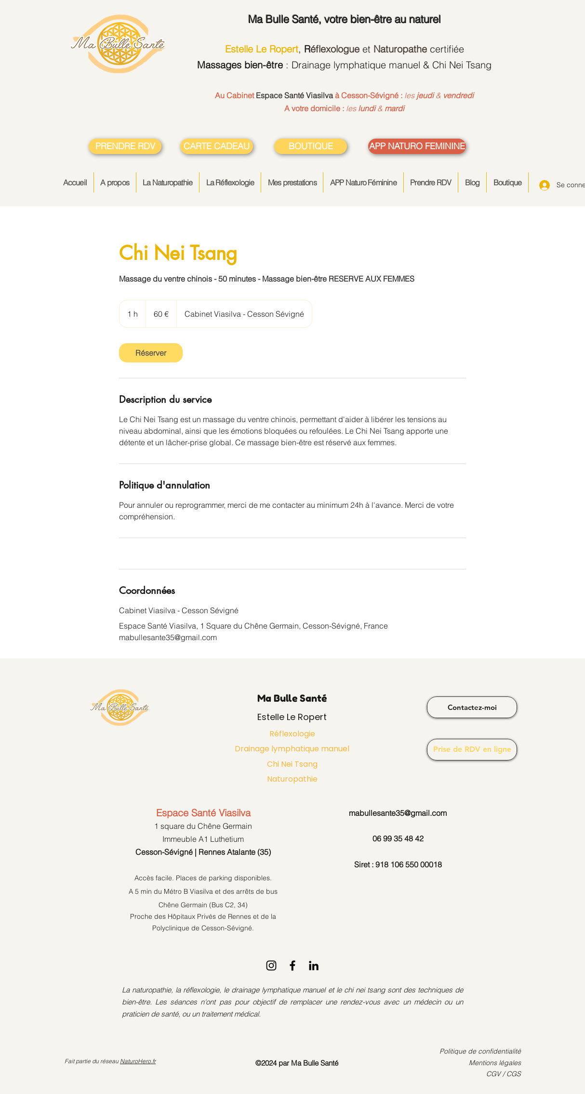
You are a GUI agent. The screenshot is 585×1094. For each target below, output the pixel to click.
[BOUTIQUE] (310, 146)
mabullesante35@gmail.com (398, 813)
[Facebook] (292, 965)
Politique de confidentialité (480, 1051)
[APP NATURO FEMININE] (417, 146)
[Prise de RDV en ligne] (472, 749)
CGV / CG (501, 1073)
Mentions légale (493, 1062)
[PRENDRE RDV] (125, 146)
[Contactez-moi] (472, 707)
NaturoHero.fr (138, 1061)
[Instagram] (271, 965)
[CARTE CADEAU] (216, 146)
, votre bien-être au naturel (344, 19)
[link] (151, 352)
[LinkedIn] (313, 965)
